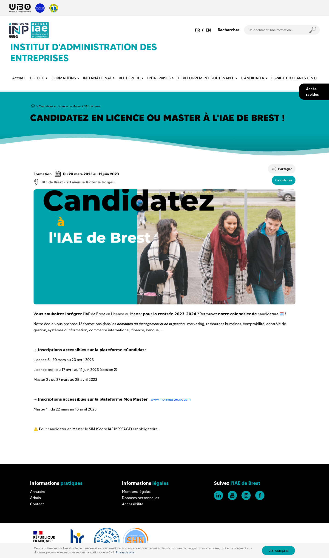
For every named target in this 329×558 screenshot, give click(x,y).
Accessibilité (132, 504)
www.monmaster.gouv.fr (170, 399)
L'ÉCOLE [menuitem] (37, 78)
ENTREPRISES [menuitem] (159, 78)
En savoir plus (125, 552)
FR (197, 30)
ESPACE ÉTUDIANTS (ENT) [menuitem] (294, 78)
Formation (43, 174)
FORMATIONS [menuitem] (63, 78)
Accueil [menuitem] (18, 78)
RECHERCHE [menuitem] (129, 78)
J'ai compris (278, 550)
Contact (37, 504)
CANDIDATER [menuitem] (252, 78)
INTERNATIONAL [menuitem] (97, 78)
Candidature (283, 180)
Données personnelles (140, 498)
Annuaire (37, 491)
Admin (35, 498)
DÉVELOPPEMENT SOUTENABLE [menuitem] (206, 78)
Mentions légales (136, 491)
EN (208, 30)
